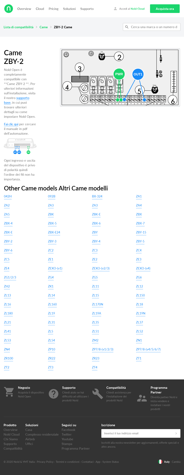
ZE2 (94, 259)
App (98, 461)
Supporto (87, 9)
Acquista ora (165, 9)
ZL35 (95, 322)
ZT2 (6, 367)
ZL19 (51, 313)
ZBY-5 (140, 241)
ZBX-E (8, 232)
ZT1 (138, 358)
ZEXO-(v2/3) (101, 268)
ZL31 (51, 322)
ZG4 (51, 277)
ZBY (95, 232)
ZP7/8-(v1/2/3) (102, 349)
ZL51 (95, 331)
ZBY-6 (8, 250)
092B (51, 196)
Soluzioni (69, 9)
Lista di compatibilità (18, 27)
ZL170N (97, 304)
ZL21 (7, 322)
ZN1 (139, 340)
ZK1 (51, 286)
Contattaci (88, 461)
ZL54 (51, 340)
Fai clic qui (11, 124)
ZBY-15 (141, 232)
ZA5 (7, 214)
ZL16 (7, 304)
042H (8, 196)
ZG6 (139, 277)
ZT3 (50, 367)
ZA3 (51, 205)
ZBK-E (96, 214)
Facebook (68, 430)
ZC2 (51, 250)
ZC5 (7, 259)
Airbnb (30, 439)
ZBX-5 (52, 223)
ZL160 (52, 304)
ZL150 (140, 295)
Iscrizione (108, 425)
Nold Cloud (12, 434)
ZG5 (95, 277)
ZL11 (95, 286)
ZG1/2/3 (10, 277)
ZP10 (51, 349)
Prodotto (10, 425)
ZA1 (139, 196)
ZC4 (139, 250)
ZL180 (8, 313)
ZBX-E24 (54, 232)
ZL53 (7, 340)
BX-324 (97, 196)
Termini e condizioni (67, 461)
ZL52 (139, 331)
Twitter (67, 434)
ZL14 (51, 295)
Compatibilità (13, 448)
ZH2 (7, 286)
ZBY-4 (96, 241)
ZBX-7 (140, 223)
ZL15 (95, 295)
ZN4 (7, 349)
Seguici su (69, 425)
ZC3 (95, 250)
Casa (28, 430)
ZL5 (50, 331)
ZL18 (139, 304)
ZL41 (7, 331)
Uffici (29, 444)
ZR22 (51, 358)
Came (44, 27)
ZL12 (139, 286)
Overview (24, 9)
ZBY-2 (8, 241)
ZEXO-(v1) (55, 268)
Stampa (67, 444)
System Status (110, 461)
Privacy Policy (45, 461)
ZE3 (138, 259)
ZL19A (96, 313)
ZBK (51, 214)
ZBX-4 (8, 223)
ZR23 (95, 358)
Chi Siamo (11, 439)
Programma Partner (76, 448)
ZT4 (94, 367)
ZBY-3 (52, 241)
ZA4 (139, 205)
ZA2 (7, 205)
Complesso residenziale (42, 434)
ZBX (139, 214)
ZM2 (95, 340)
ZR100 (8, 358)
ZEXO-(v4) (143, 268)
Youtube (67, 439)
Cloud (40, 9)
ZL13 (7, 295)
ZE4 (6, 268)
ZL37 (139, 322)
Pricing (53, 9)
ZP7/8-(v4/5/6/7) (148, 349)
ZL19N (140, 313)
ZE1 (50, 259)
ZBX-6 (96, 223)
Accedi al (129, 8)
